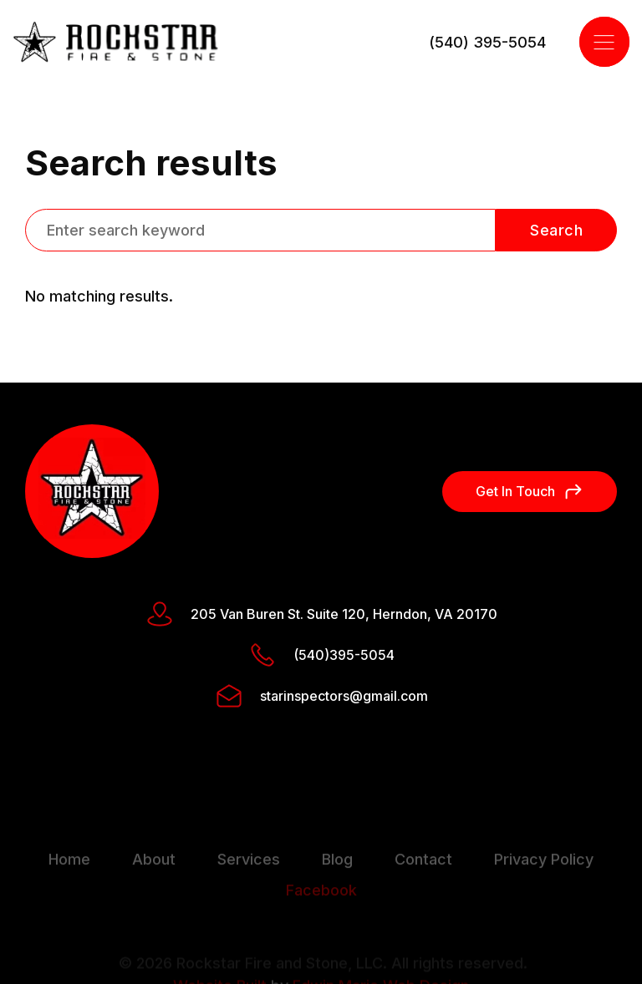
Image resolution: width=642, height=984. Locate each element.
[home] (116, 42)
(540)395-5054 (344, 655)
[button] (604, 42)
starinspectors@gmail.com (344, 695)
